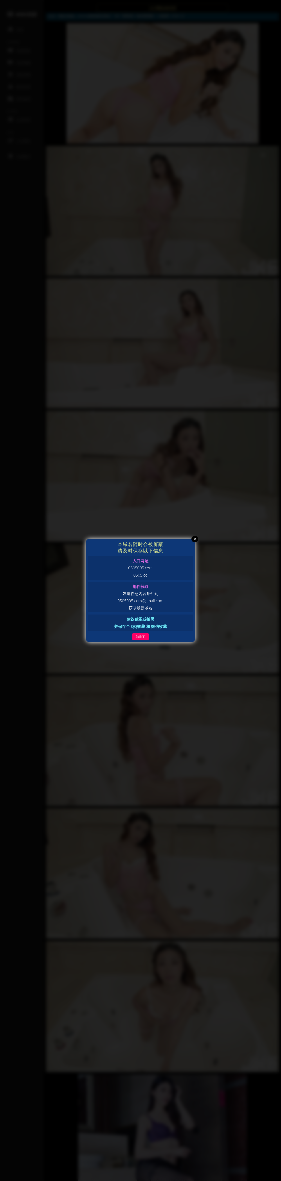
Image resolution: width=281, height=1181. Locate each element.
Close (194, 539)
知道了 (140, 636)
